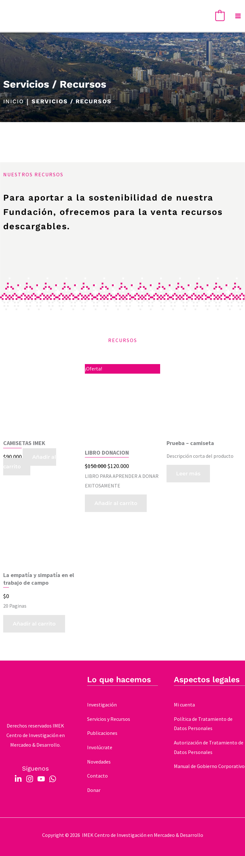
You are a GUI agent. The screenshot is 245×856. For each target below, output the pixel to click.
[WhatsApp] (52, 779)
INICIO (13, 101)
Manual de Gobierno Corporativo (209, 766)
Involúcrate (99, 747)
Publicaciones (102, 733)
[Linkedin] (18, 779)
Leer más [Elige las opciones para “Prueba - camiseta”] (188, 474)
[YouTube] (41, 779)
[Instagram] (29, 779)
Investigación (102, 704)
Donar (93, 790)
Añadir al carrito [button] (29, 462)
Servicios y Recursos (108, 719)
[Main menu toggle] (238, 16)
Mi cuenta (184, 704)
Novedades (99, 761)
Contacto (97, 775)
